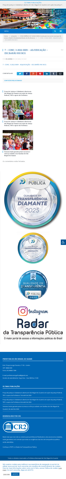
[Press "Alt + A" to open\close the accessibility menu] (63, 242)
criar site (15, 449)
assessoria (52, 449)
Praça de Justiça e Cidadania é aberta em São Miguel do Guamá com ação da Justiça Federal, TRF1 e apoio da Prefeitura (33, 5)
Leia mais (6, 474)
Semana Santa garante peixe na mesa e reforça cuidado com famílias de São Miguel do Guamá (17, 166)
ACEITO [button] (15, 474)
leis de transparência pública (50, 452)
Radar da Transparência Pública (26, 460)
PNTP (11, 460)
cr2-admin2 (8, 71)
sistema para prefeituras (29, 449)
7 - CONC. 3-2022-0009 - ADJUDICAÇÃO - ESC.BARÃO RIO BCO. (25, 77)
